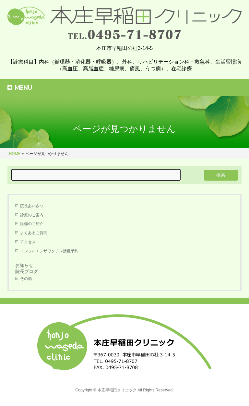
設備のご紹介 (31, 223)
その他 (26, 278)
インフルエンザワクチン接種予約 (49, 251)
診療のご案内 (31, 215)
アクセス (28, 242)
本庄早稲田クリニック (117, 390)
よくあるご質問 (33, 233)
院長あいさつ (31, 206)
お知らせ (24, 265)
